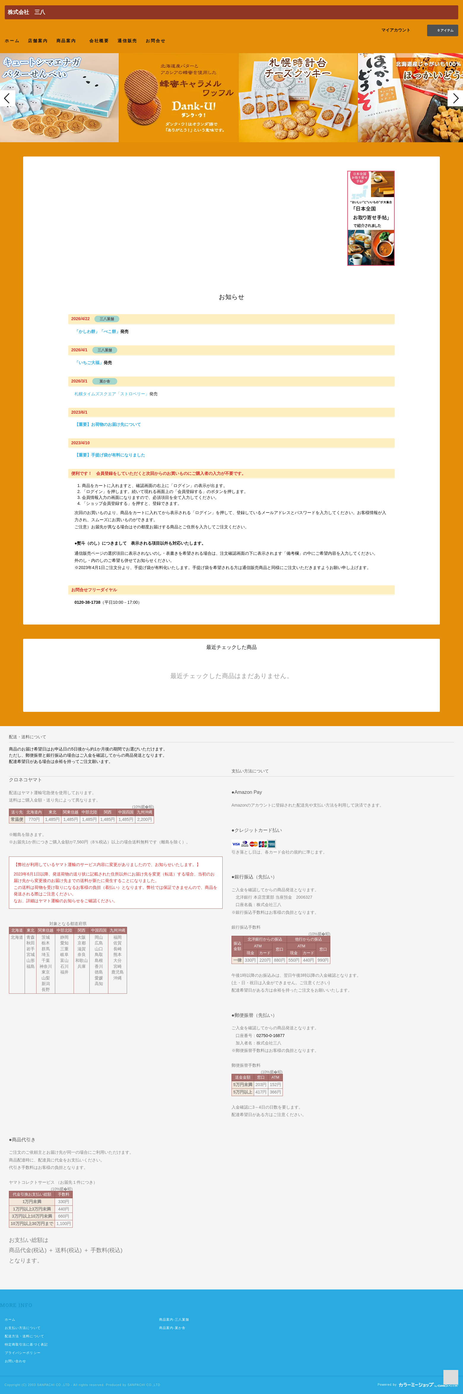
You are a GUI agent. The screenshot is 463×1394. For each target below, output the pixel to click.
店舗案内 (38, 40)
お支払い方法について (23, 1328)
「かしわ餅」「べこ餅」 (97, 331)
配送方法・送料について (24, 1336)
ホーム (12, 40)
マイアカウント (395, 30)
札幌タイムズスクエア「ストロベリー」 (111, 393)
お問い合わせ (15, 1361)
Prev (7, 98)
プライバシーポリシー (23, 1353)
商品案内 (68, 40)
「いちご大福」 (89, 362)
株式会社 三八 (26, 12)
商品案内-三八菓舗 (174, 1319)
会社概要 (99, 40)
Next (455, 98)
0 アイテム (442, 30)
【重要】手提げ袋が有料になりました (109, 455)
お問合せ (156, 40)
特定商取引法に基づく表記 (26, 1344)
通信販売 (127, 40)
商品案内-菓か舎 (172, 1328)
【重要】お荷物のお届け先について (107, 424)
